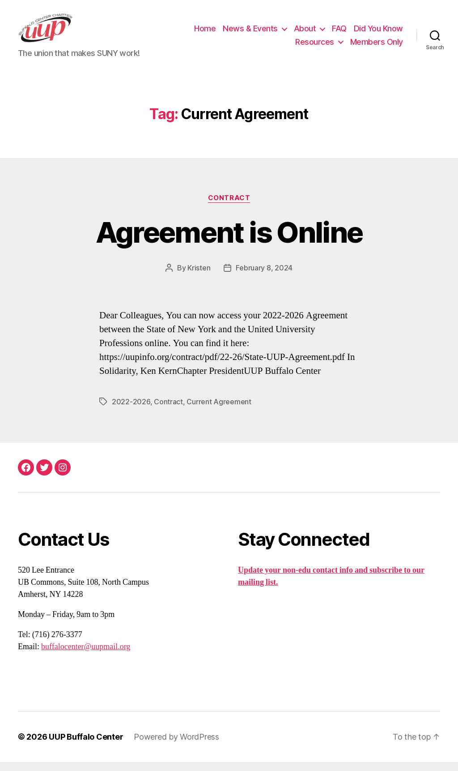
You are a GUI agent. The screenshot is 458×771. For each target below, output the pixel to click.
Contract (229, 207)
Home (205, 33)
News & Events (250, 33)
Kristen (198, 276)
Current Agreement (219, 410)
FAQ (339, 33)
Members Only (376, 46)
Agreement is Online (229, 241)
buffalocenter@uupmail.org (85, 656)
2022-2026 (131, 410)
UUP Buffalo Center (86, 745)
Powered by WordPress (176, 745)
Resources (314, 46)
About (305, 33)
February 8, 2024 (264, 276)
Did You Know (378, 33)
